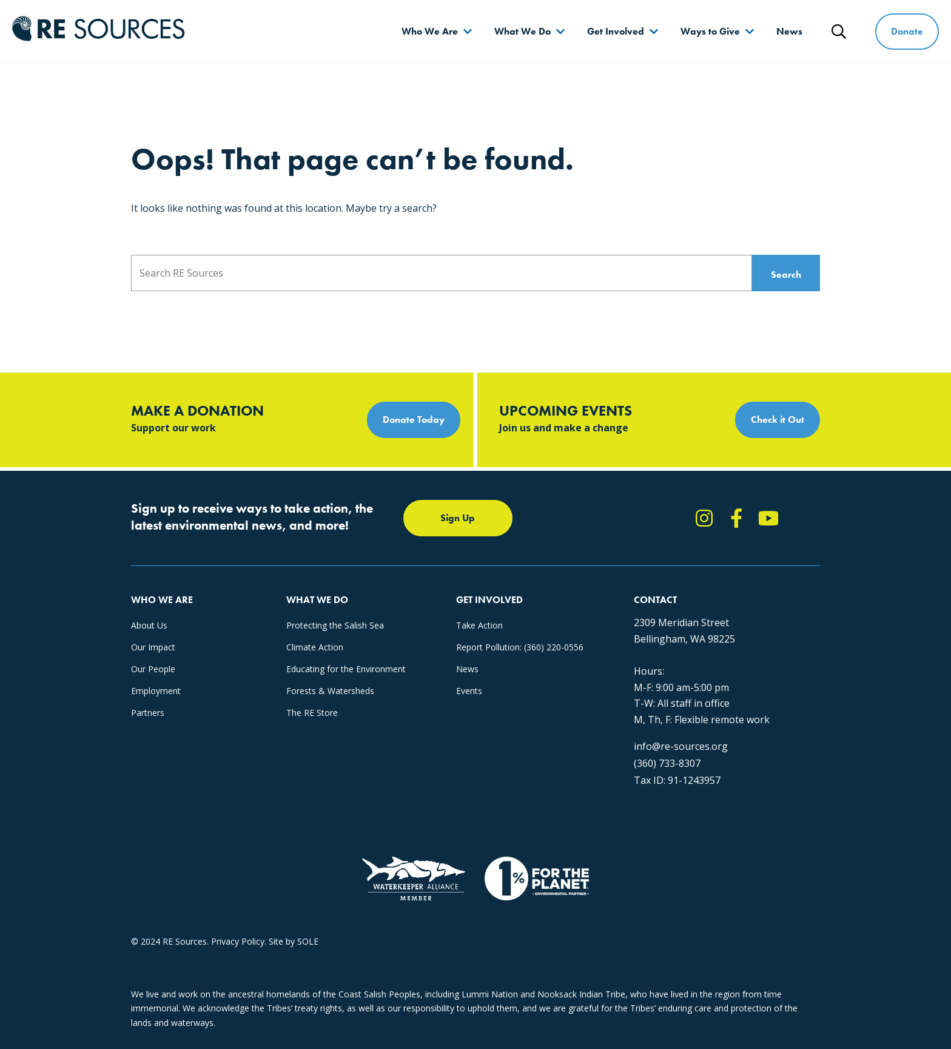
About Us (149, 625)
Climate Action (314, 647)
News (789, 31)
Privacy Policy (237, 941)
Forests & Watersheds (330, 691)
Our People (153, 669)
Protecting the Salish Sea (335, 625)
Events (469, 691)
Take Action (479, 625)
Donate (907, 31)
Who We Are (430, 31)
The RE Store (312, 712)
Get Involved (615, 31)
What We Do (522, 31)
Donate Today (414, 419)
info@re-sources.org (681, 746)
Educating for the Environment (346, 669)
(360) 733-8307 (667, 763)
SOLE (307, 941)
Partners (147, 712)
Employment (156, 691)
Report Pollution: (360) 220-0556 (519, 647)
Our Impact (153, 647)
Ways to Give (710, 31)
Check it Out (777, 419)
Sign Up (457, 517)
